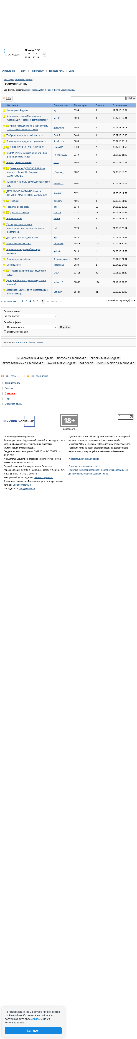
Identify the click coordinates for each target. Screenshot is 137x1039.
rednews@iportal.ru (43, 477)
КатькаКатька (22, 342)
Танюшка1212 (60, 155)
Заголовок (12, 105)
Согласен (33, 1030)
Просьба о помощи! (19, 212)
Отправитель (61, 105)
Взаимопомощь (68, 90)
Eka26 (57, 273)
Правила (10, 393)
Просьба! (14, 201)
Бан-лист (10, 388)
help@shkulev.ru (27, 488)
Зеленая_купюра (62, 259)
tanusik (57, 218)
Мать (56, 162)
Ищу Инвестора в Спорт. (18, 243)
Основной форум (31, 90)
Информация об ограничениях (83, 459)
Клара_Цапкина (36, 342)
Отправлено (119, 105)
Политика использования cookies (84, 466)
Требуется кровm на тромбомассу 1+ (24, 135)
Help (7, 398)
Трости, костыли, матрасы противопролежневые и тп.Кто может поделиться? (25, 228)
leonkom (58, 201)
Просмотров (80, 105)
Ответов (100, 105)
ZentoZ (57, 135)
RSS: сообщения (39, 376)
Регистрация (37, 70)
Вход (71, 70)
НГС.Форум (9, 79)
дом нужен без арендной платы (22, 237)
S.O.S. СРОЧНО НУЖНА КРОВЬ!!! (27, 147)
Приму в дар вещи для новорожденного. (26, 141)
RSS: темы (10, 376)
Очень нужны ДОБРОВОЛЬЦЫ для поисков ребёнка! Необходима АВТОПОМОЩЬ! (26, 172)
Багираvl (58, 292)
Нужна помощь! (14, 218)
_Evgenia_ (59, 172)
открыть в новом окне (16, 332)
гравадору (59, 127)
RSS (7, 98)
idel (55, 228)
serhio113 (58, 282)
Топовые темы (56, 70)
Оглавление (8, 70)
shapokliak (59, 265)
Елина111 (58, 147)
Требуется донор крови (17, 207)
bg (55, 110)
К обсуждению (13, 265)
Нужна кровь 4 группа (17, 110)
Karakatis (58, 193)
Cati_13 (57, 212)
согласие (37, 1019)
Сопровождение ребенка (18, 259)
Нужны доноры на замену (19, 162)
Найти (22, 70)
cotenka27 (58, 183)
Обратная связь (13, 404)
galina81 (58, 251)
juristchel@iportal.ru (21, 485)
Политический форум (50, 90)
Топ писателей (12, 383)
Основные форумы (23, 79)
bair (55, 207)
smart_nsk (58, 243)
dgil (55, 237)
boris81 (57, 118)
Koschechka (59, 141)
